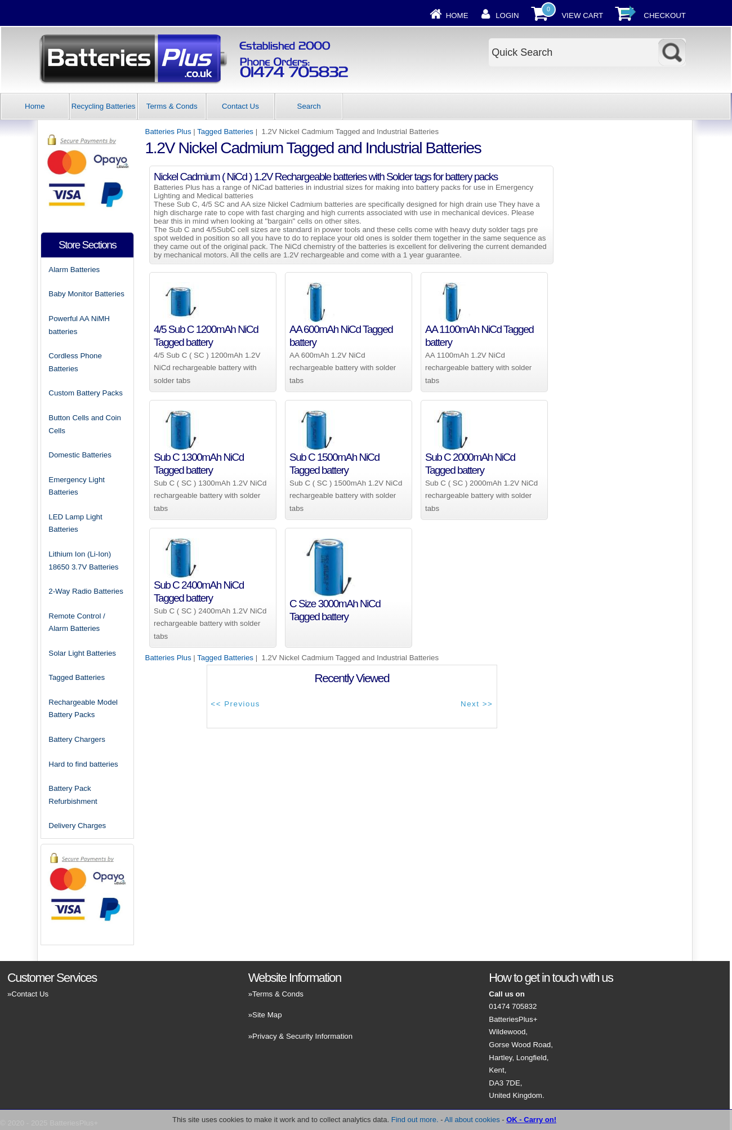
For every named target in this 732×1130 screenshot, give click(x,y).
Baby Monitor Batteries (86, 294)
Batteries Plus (168, 131)
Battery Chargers (76, 739)
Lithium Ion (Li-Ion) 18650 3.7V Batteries (83, 560)
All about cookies (471, 1119)
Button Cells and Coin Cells (84, 424)
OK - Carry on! (531, 1119)
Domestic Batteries (79, 455)
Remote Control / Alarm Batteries (76, 622)
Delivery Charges (77, 825)
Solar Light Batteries (82, 653)
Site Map (267, 1015)
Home (457, 15)
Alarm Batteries (74, 269)
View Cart (582, 15)
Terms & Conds (172, 106)
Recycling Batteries (104, 106)
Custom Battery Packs (85, 393)
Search (309, 106)
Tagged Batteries (225, 131)
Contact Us (240, 106)
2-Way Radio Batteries (85, 591)
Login (507, 15)
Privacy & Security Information (302, 1036)
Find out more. (415, 1119)
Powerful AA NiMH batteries (79, 325)
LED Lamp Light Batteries (75, 523)
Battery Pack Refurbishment (72, 795)
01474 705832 (513, 1006)
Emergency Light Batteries (76, 486)
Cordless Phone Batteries (75, 362)
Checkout (665, 15)
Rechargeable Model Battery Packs (83, 708)
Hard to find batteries (83, 764)
